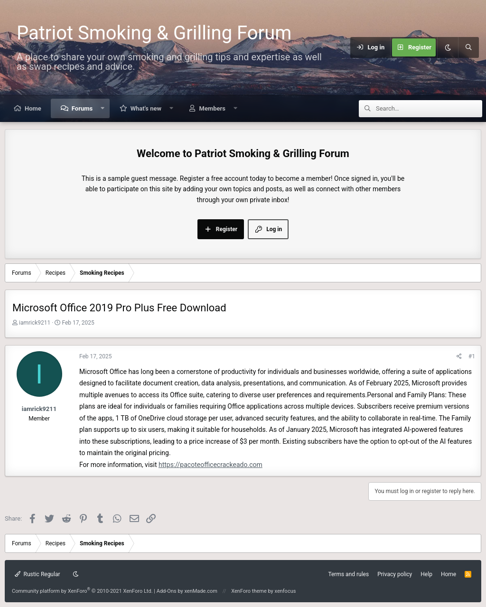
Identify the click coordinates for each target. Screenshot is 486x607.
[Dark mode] (447, 47)
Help (426, 574)
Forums (82, 108)
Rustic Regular (37, 574)
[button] (103, 108)
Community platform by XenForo (82, 591)
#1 (471, 356)
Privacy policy (394, 574)
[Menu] (344, 47)
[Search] (468, 47)
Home (33, 108)
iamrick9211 (34, 322)
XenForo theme (249, 591)
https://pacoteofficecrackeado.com (210, 464)
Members (212, 108)
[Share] (459, 357)
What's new (146, 108)
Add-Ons (167, 591)
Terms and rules (348, 574)
